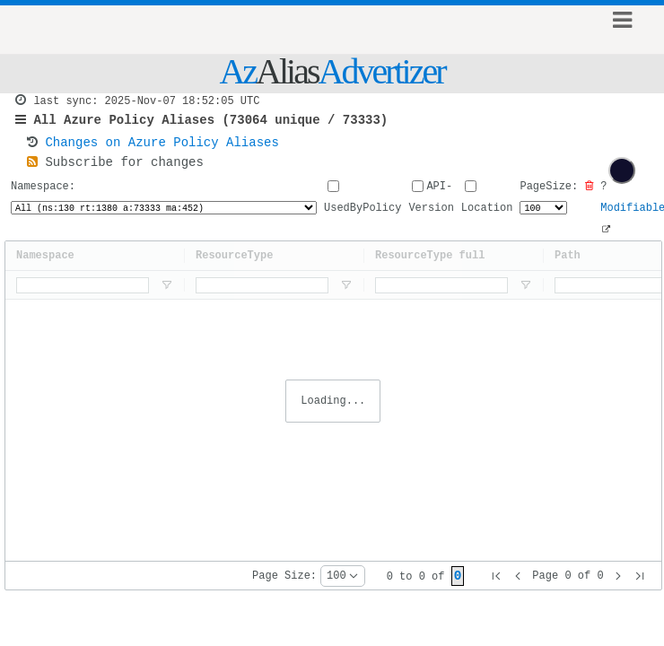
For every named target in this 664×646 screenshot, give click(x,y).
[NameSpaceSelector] (163, 219)
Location (486, 209)
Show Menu (622, 29)
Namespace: (163, 208)
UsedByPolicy (361, 209)
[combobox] (342, 576)
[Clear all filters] (588, 197)
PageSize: (548, 208)
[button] (496, 576)
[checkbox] (621, 170)
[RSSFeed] (32, 171)
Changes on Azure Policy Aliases (161, 149)
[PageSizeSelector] (542, 219)
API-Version (429, 207)
